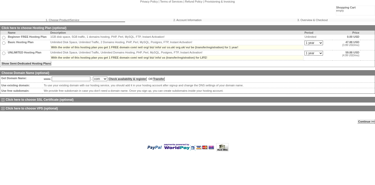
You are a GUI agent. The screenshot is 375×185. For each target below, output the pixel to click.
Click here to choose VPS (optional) (30, 108)
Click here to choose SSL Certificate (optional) (38, 99)
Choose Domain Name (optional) (25, 73)
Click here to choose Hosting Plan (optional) (34, 28)
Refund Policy (194, 1)
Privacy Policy (149, 1)
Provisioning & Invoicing (220, 1)
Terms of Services (171, 1)
